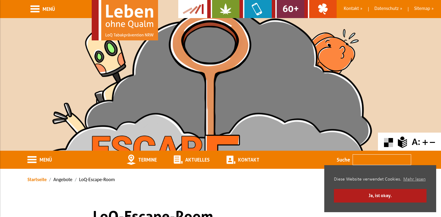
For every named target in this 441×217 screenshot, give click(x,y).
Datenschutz (386, 8)
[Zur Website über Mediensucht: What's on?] (256, 9)
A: (416, 142)
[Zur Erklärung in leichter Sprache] (402, 142)
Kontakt (351, 8)
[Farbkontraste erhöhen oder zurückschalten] (388, 142)
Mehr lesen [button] (414, 179)
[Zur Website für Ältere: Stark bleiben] (288, 9)
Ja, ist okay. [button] (380, 195)
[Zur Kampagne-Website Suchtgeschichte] (192, 9)
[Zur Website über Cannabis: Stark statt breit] (223, 9)
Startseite (37, 179)
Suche (343, 160)
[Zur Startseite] (125, 20)
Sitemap (422, 8)
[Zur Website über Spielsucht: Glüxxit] (320, 9)
